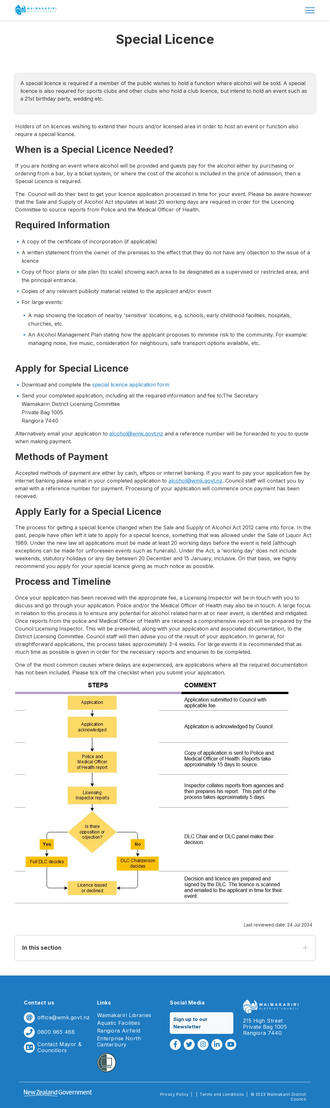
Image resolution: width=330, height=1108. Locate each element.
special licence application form (130, 384)
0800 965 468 (56, 1032)
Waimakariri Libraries (124, 1015)
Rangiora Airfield (119, 1031)
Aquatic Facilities (119, 1023)
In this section (42, 948)
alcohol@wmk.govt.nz (136, 433)
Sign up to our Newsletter (190, 1023)
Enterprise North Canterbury (119, 1041)
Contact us (39, 1002)
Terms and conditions (221, 1094)
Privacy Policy (174, 1094)
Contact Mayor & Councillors (59, 1047)
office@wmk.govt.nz (63, 1018)
